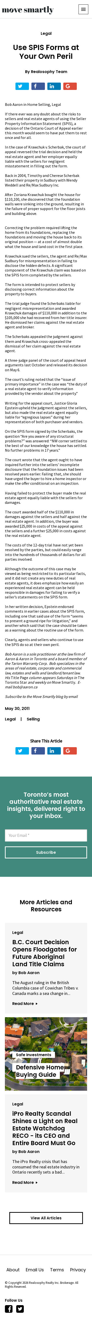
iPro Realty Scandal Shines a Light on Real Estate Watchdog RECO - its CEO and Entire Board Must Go (45, 1128)
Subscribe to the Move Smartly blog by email (41, 696)
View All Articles (46, 1218)
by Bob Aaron (25, 973)
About (16, 1270)
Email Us (38, 1270)
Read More (24, 1003)
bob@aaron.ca (25, 686)
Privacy (78, 1270)
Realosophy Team (49, 71)
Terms (60, 1270)
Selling (33, 719)
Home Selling (38, 104)
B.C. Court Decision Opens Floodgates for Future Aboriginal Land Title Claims (44, 953)
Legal (46, 33)
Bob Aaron (14, 104)
